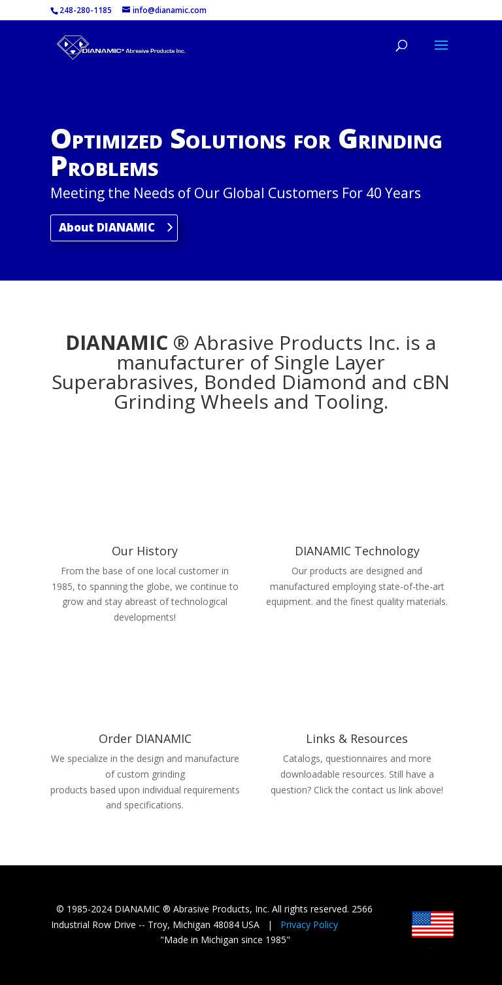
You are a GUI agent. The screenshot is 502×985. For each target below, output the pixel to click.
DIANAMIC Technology (357, 551)
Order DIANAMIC (145, 738)
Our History (145, 551)
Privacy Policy (309, 924)
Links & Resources (357, 738)
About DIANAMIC (107, 227)
